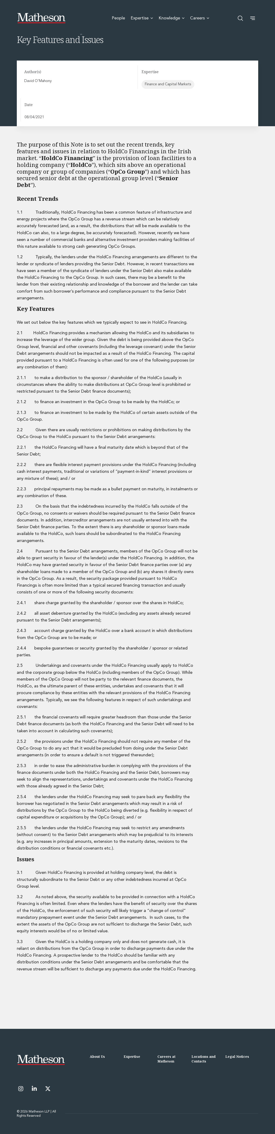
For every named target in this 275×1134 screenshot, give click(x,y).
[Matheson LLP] (41, 18)
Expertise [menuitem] (142, 18)
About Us (97, 1056)
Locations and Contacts (203, 1058)
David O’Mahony (38, 81)
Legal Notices (237, 1056)
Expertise (132, 1056)
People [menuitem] (118, 18)
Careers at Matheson (166, 1058)
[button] (252, 18)
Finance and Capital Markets (168, 84)
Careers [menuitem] (199, 18)
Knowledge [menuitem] (171, 18)
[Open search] (240, 18)
